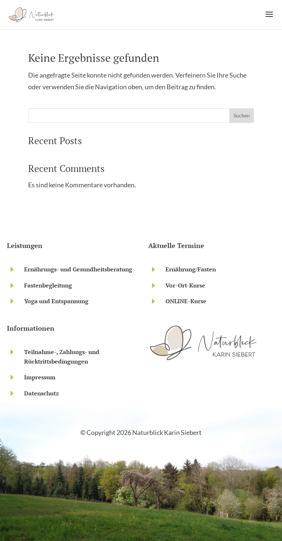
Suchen (241, 115)
